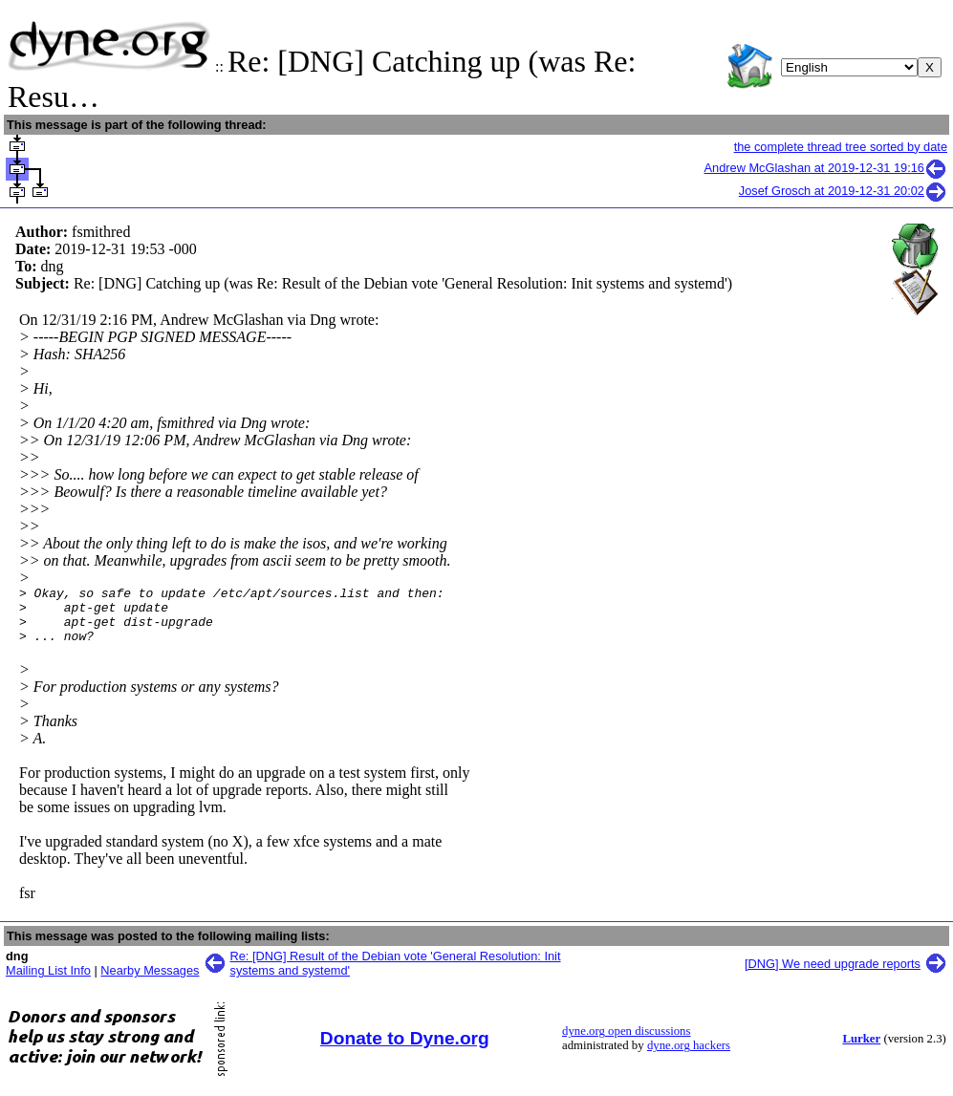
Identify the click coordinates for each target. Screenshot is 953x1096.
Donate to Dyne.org (404, 1050)
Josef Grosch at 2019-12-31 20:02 (843, 190)
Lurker (861, 1050)
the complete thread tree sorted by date (840, 147)
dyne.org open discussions (626, 1042)
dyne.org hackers (688, 1057)
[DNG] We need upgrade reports (833, 975)
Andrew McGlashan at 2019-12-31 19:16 (826, 168)
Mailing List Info (48, 982)
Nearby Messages (149, 982)
